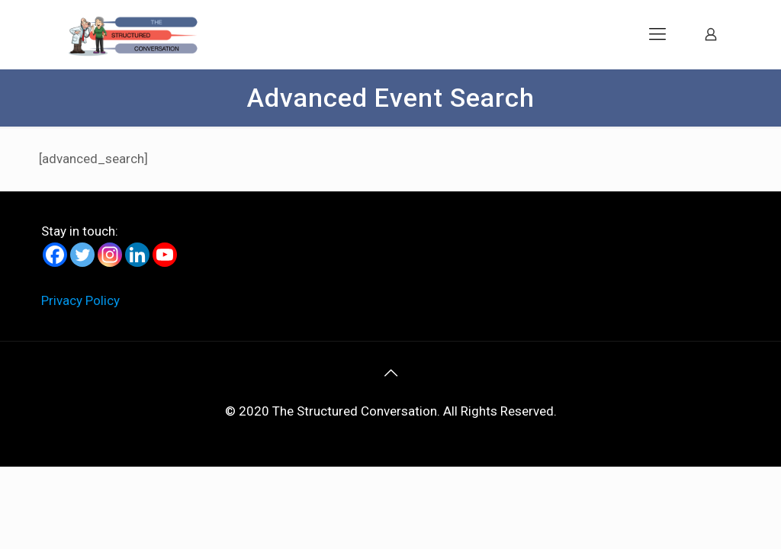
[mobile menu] (657, 34)
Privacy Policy (80, 300)
